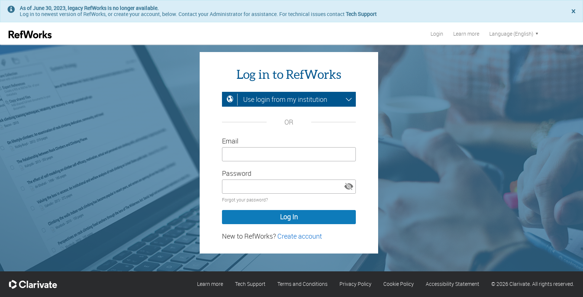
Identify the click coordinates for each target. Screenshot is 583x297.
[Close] (573, 12)
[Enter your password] (289, 187)
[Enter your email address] (289, 154)
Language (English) (514, 33)
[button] (349, 187)
